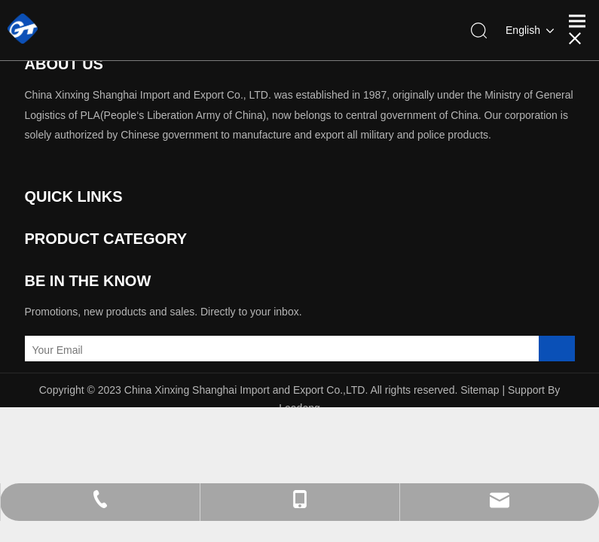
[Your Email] (91, 350)
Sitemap (479, 390)
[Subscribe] (557, 350)
